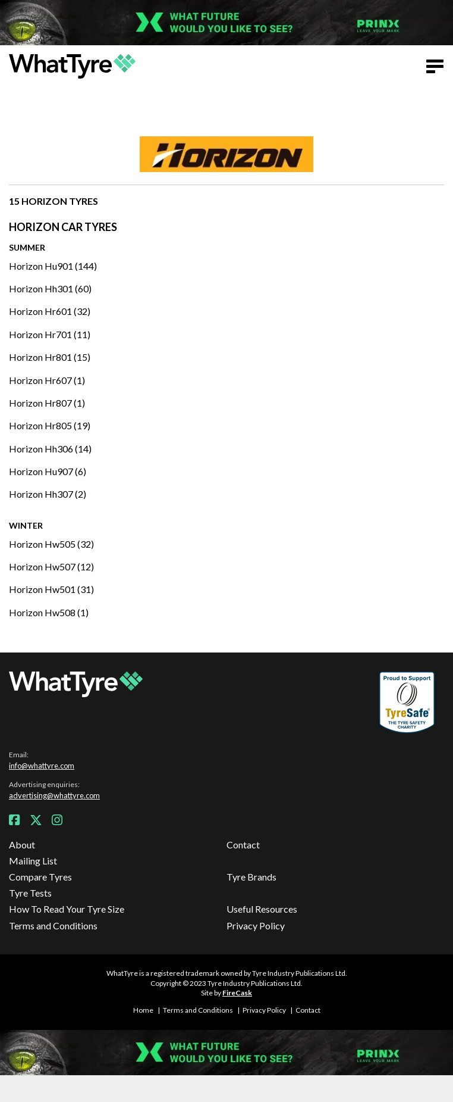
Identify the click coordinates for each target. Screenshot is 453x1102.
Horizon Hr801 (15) (49, 357)
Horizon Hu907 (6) (47, 471)
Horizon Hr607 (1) (47, 380)
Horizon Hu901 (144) (53, 265)
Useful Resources (262, 908)
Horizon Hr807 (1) (47, 402)
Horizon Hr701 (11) (49, 334)
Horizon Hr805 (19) (49, 425)
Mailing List (33, 860)
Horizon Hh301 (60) (50, 288)
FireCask (237, 992)
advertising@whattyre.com (54, 795)
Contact (243, 844)
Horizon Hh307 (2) (47, 494)
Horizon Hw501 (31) (51, 589)
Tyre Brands (251, 876)
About (22, 844)
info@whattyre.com (41, 765)
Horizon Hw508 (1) (49, 612)
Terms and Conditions (53, 925)
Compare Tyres (40, 876)
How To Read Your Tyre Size (66, 908)
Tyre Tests (30, 892)
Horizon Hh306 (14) (50, 448)
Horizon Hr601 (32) (49, 311)
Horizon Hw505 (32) (51, 544)
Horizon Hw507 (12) (51, 566)
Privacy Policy (256, 925)
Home (143, 1010)
